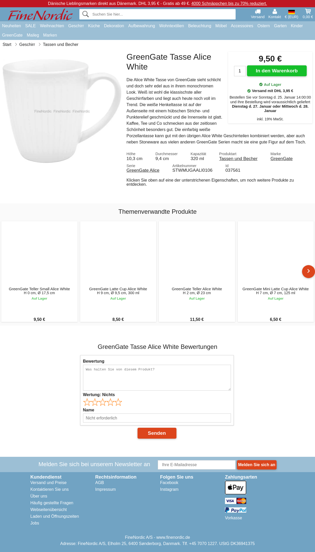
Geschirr (76, 26)
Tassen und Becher (238, 158)
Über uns (38, 496)
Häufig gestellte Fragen (51, 503)
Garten (280, 26)
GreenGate (12, 35)
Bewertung (94, 361)
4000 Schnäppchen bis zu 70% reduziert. (229, 3)
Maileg (33, 35)
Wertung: (99, 394)
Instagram (169, 489)
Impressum (105, 489)
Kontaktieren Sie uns (49, 489)
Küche (94, 26)
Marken (50, 35)
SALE (30, 26)
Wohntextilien (171, 26)
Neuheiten (11, 26)
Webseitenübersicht (48, 509)
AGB (99, 482)
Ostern (263, 26)
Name (88, 410)
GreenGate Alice (143, 170)
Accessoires (242, 26)
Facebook (169, 482)
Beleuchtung (199, 26)
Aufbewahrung (141, 26)
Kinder (297, 26)
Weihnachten (52, 26)
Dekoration (114, 26)
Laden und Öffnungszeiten (54, 516)
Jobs (34, 523)
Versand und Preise (48, 482)
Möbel (221, 26)
